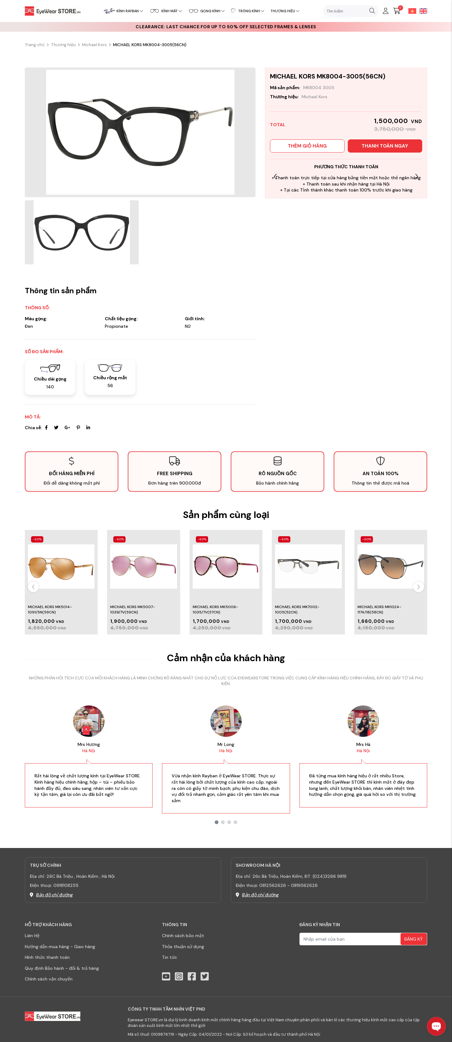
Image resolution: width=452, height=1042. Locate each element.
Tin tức (169, 957)
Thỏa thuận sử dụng (183, 946)
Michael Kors (94, 44)
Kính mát (171, 11)
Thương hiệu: (284, 97)
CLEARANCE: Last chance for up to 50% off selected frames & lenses (226, 27)
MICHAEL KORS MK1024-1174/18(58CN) (379, 609)
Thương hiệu (285, 11)
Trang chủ (35, 44)
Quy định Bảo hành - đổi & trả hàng (62, 968)
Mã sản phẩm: (285, 87)
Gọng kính (212, 11)
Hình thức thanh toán (47, 957)
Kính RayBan (129, 11)
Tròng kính (251, 11)
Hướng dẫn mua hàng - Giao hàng (60, 946)
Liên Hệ (32, 935)
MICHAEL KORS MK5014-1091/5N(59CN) (50, 609)
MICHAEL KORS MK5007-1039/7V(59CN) (132, 609)
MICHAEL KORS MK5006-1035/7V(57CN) (215, 609)
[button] (416, 176)
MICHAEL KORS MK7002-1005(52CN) (297, 609)
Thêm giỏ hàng (307, 146)
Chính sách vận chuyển (49, 979)
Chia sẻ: (33, 427)
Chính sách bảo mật (183, 935)
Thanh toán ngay (385, 146)
